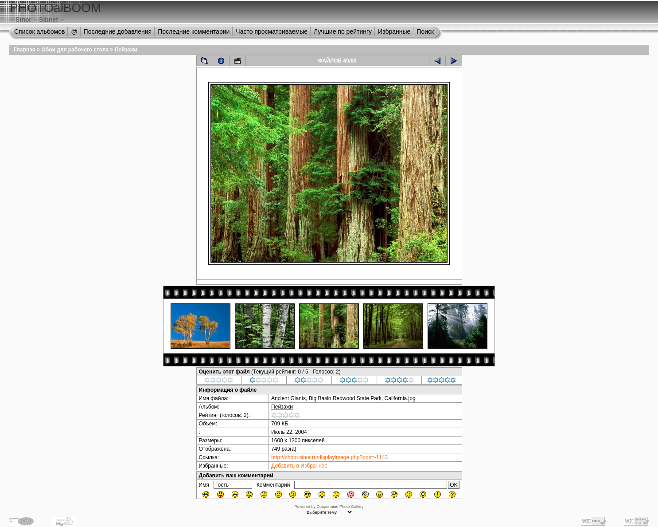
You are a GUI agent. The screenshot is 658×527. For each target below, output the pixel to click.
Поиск (425, 31)
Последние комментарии (194, 31)
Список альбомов (39, 31)
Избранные (394, 31)
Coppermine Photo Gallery (339, 506)
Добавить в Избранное (299, 466)
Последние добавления (118, 31)
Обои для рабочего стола (75, 50)
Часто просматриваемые (272, 31)
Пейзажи (126, 50)
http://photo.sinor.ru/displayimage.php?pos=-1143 (329, 457)
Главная (24, 50)
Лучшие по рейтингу (343, 31)
